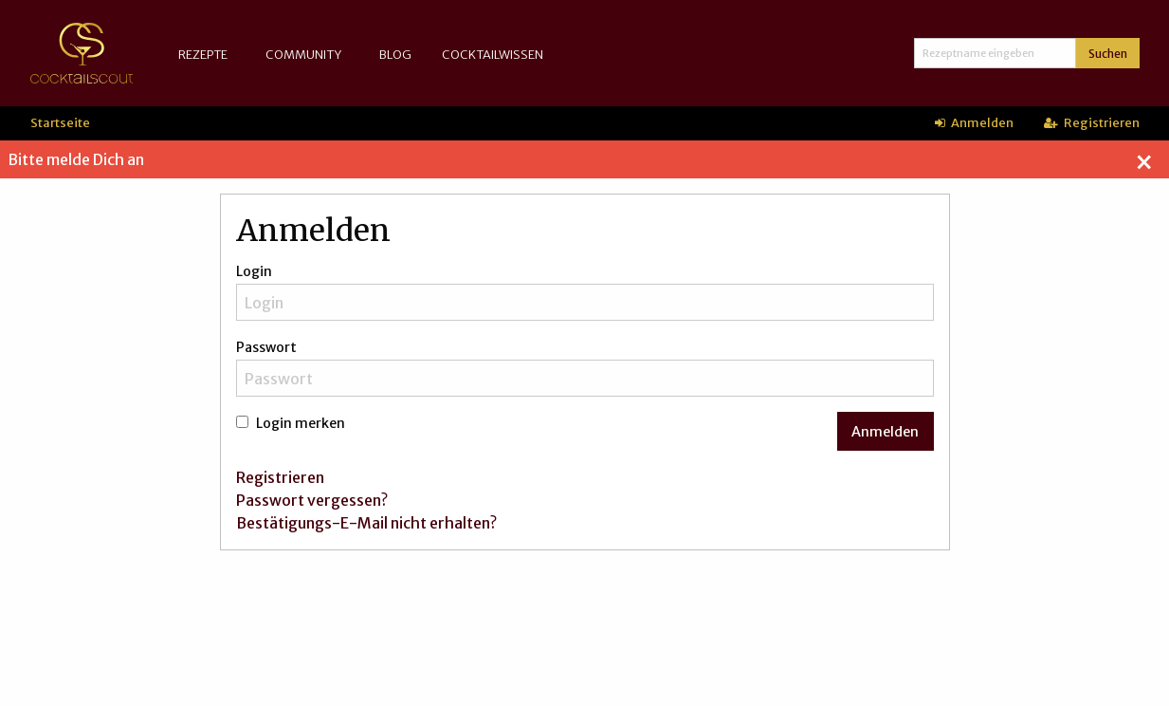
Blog (395, 54)
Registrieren (1092, 122)
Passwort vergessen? (312, 500)
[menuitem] (206, 54)
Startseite (60, 122)
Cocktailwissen (492, 54)
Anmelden (974, 122)
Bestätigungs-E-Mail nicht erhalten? (366, 522)
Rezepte (203, 54)
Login (254, 271)
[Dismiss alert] (1144, 163)
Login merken (290, 423)
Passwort (266, 347)
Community (303, 54)
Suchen (1107, 53)
